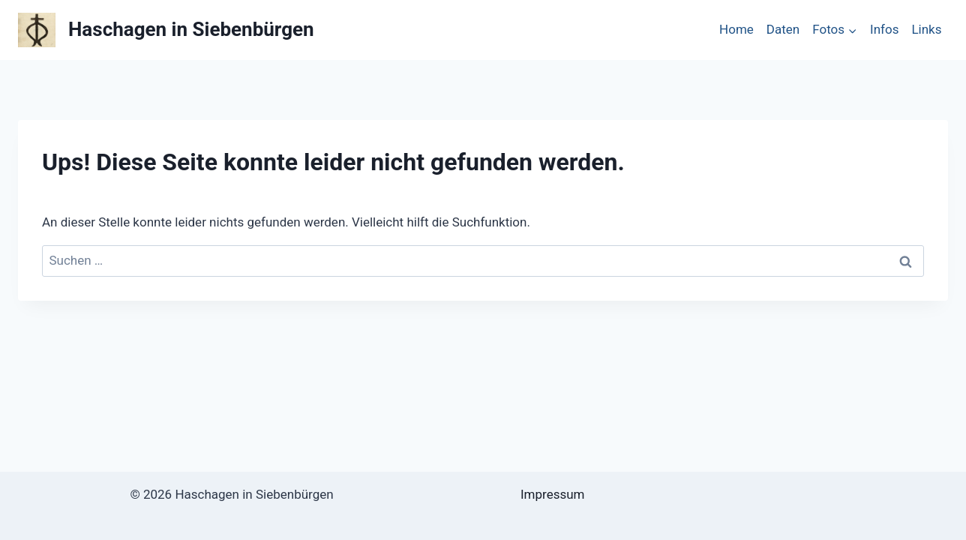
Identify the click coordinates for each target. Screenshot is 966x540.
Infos (884, 29)
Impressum (552, 494)
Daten (783, 29)
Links (926, 29)
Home (736, 29)
